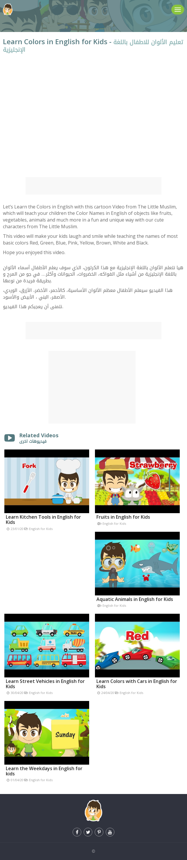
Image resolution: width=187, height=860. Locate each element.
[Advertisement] (93, 186)
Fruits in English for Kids (123, 517)
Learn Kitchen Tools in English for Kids (43, 519)
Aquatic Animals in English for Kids (134, 599)
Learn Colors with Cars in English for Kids (136, 684)
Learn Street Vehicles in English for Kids (45, 684)
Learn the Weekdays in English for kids (44, 771)
